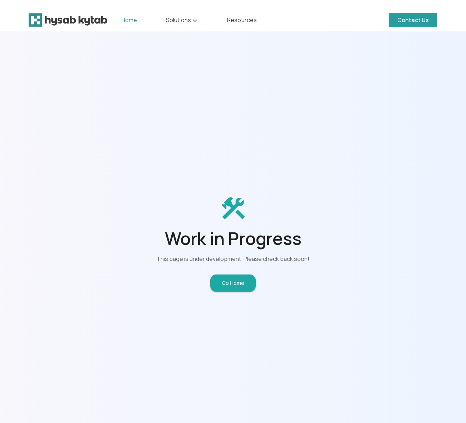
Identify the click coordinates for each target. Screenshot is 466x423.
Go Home (233, 283)
